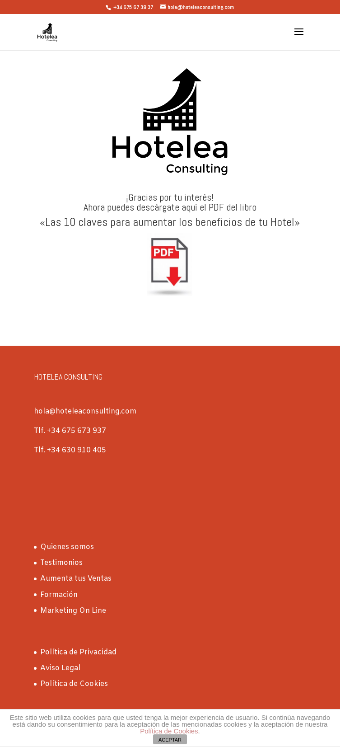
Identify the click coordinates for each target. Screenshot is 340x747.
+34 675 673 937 (75, 431)
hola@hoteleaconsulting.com (85, 411)
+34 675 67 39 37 (133, 7)
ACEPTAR (170, 739)
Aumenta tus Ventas (76, 578)
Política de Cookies (74, 684)
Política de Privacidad (78, 652)
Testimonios (61, 563)
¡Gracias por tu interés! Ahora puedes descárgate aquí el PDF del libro (170, 202)
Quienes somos (67, 547)
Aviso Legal (60, 668)
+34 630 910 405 (76, 450)
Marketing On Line (73, 610)
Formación (59, 595)
